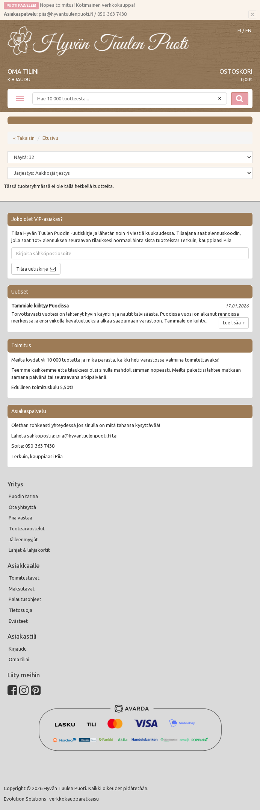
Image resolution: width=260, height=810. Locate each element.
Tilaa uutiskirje (32, 268)
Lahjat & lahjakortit (29, 550)
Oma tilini (23, 71)
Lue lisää (234, 322)
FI (239, 30)
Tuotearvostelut (27, 528)
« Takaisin (24, 138)
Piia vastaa (20, 517)
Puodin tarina (23, 496)
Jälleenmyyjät (23, 539)
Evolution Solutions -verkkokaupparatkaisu (51, 798)
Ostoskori (235, 71)
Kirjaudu (19, 79)
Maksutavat (22, 588)
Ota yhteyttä (22, 507)
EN (248, 30)
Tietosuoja (20, 610)
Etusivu (50, 138)
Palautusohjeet (25, 599)
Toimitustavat (24, 577)
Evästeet (18, 621)
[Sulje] (252, 15)
